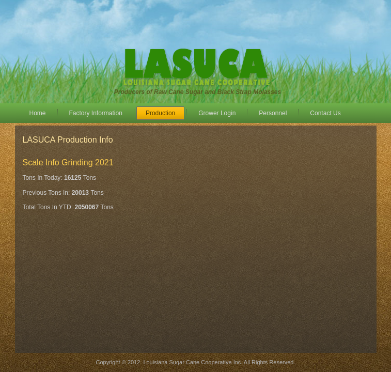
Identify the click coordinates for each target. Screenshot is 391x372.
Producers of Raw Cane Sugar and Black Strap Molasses (197, 92)
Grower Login (217, 113)
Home (37, 113)
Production (160, 113)
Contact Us (325, 113)
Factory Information (95, 113)
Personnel (273, 113)
